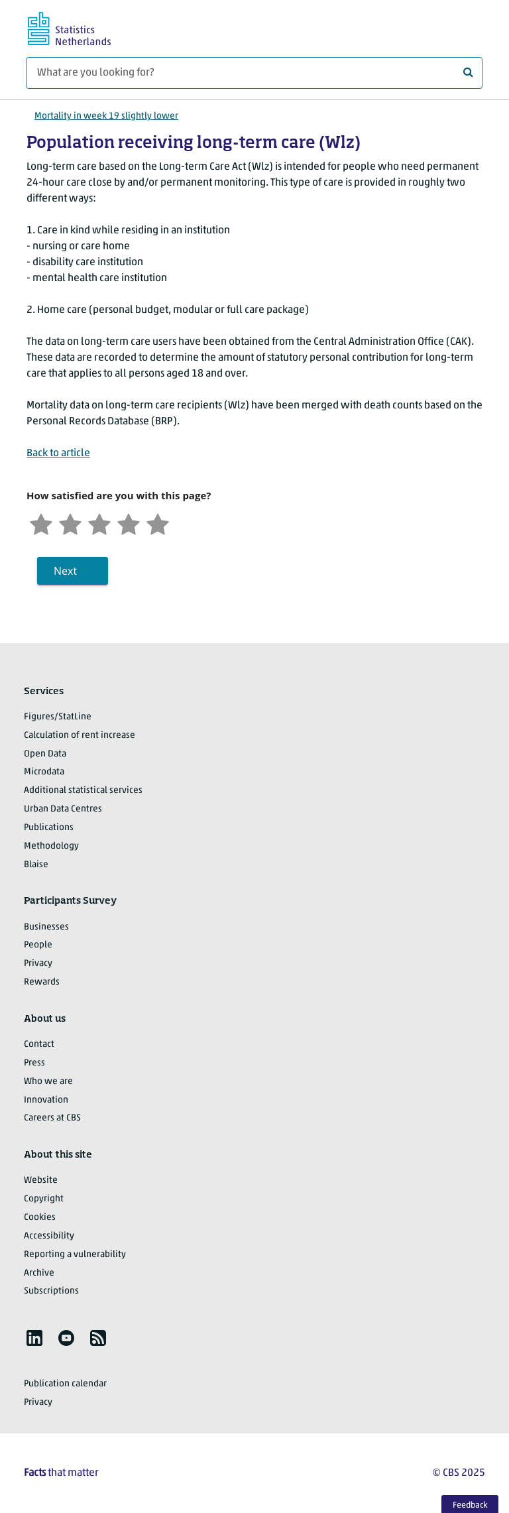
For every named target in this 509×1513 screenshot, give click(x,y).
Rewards (42, 982)
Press (34, 1063)
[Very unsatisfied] (41, 522)
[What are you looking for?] (254, 73)
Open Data (45, 754)
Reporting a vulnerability (75, 1254)
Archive (39, 1273)
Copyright (44, 1199)
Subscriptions (51, 1291)
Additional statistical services (83, 790)
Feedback (470, 1505)
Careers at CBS (52, 1118)
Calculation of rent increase (79, 735)
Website (41, 1180)
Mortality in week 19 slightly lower (106, 116)
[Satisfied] (128, 522)
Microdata (44, 772)
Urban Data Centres (63, 809)
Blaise (36, 865)
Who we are (48, 1081)
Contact (39, 1044)
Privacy (38, 963)
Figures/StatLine (57, 717)
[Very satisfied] (157, 522)
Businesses (46, 927)
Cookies (40, 1217)
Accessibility (49, 1236)
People (38, 945)
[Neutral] (99, 522)
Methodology (51, 846)
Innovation (46, 1100)
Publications (49, 827)
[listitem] (34, 1338)
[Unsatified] (70, 522)
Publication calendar (65, 1384)
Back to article (58, 453)
